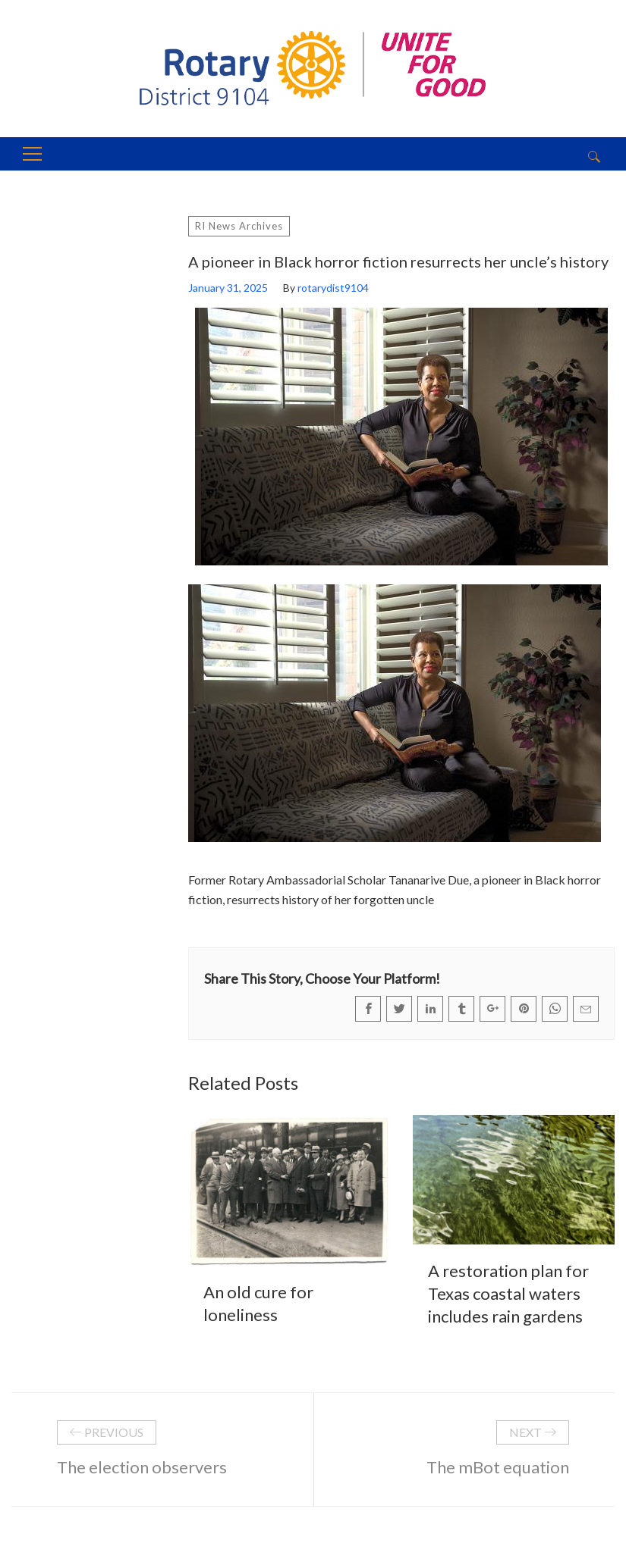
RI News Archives (239, 226)
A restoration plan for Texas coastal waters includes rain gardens (508, 1293)
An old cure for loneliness (258, 1303)
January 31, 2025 (228, 287)
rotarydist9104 (333, 287)
